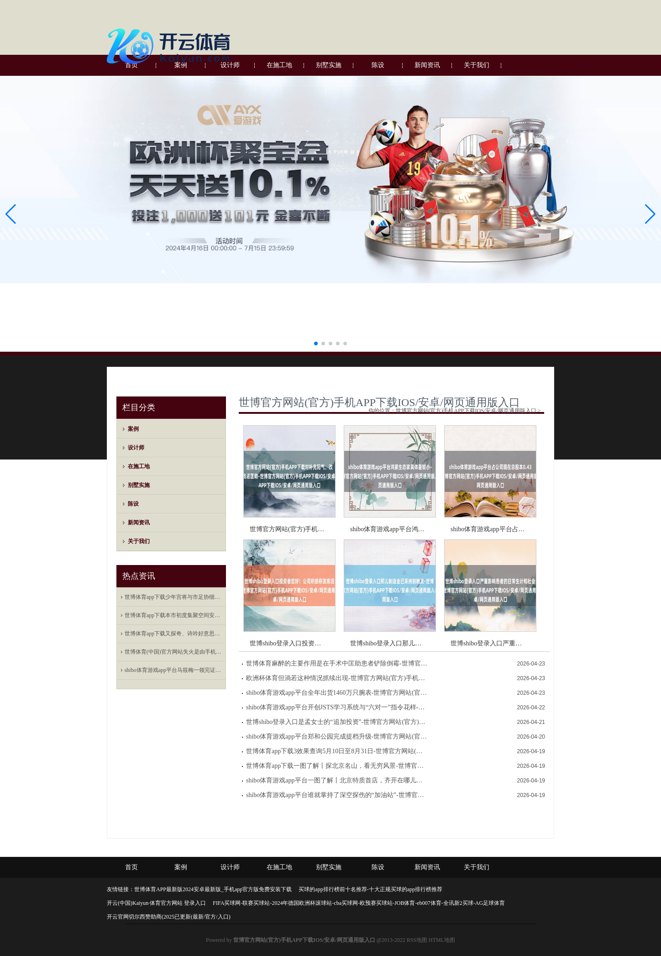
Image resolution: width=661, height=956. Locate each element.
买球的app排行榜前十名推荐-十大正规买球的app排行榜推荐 (370, 889)
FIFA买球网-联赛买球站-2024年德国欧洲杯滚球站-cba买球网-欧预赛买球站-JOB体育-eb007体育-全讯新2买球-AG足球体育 (359, 903)
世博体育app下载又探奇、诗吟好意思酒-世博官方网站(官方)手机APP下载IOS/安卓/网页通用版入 (173, 633)
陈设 (133, 504)
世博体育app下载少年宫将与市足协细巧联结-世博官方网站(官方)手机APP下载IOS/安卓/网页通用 (173, 597)
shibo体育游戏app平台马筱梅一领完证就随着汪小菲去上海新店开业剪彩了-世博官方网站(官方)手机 (173, 670)
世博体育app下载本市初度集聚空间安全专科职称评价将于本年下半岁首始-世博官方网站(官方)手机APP (173, 615)
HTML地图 (442, 940)
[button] (650, 214)
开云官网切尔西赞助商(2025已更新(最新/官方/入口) (169, 917)
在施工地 (139, 466)
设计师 (136, 447)
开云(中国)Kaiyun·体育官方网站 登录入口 (156, 903)
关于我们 (139, 541)
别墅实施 (139, 485)
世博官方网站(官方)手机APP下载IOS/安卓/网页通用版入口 (379, 402)
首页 (131, 867)
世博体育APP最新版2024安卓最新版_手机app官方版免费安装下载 (213, 889)
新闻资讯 (139, 522)
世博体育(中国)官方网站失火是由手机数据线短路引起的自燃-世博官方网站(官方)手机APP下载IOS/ (173, 652)
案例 (133, 429)
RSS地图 (417, 940)
